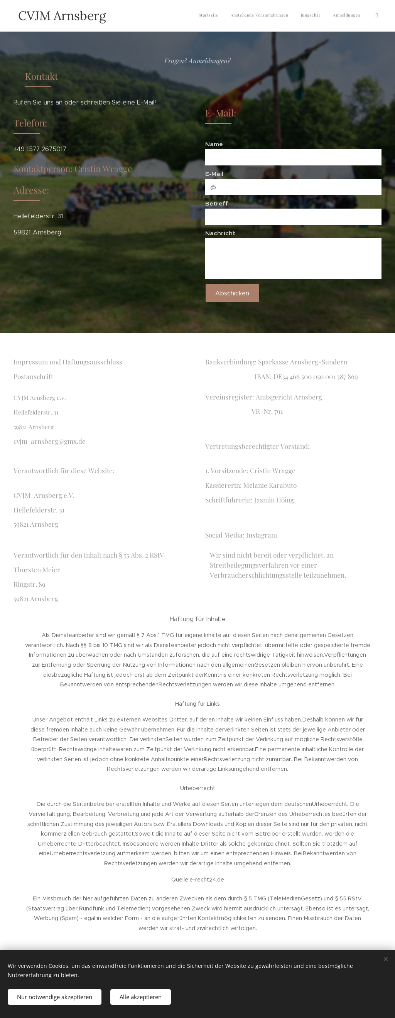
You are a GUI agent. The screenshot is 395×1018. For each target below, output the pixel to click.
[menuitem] (310, 15)
